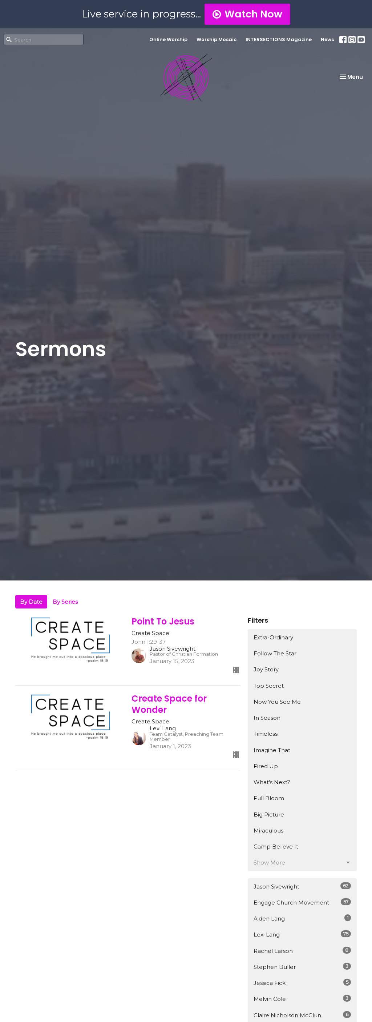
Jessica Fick (302, 982)
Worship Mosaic (216, 39)
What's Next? (272, 782)
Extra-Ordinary (273, 637)
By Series (65, 601)
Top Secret (269, 685)
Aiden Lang (302, 918)
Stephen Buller (302, 966)
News (327, 39)
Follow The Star (275, 653)
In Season (267, 717)
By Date (31, 601)
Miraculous (268, 830)
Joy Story (266, 669)
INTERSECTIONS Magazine (279, 39)
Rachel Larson (302, 950)
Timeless (266, 733)
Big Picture (269, 814)
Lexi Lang (302, 934)
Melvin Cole (302, 998)
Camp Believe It (276, 846)
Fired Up (266, 766)
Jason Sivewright (302, 886)
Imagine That (272, 750)
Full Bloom (269, 798)
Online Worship (168, 39)
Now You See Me (277, 701)
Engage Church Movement (302, 902)
